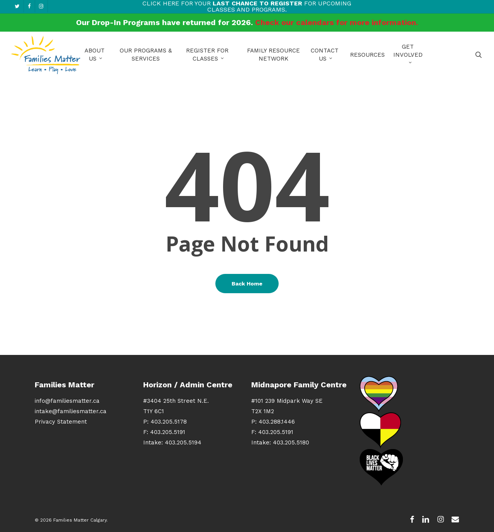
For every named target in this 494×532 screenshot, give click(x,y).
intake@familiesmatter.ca (71, 411)
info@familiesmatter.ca (67, 400)
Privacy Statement (61, 421)
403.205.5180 (291, 442)
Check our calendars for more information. (336, 22)
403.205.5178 (169, 421)
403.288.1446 (277, 421)
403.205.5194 (183, 442)
